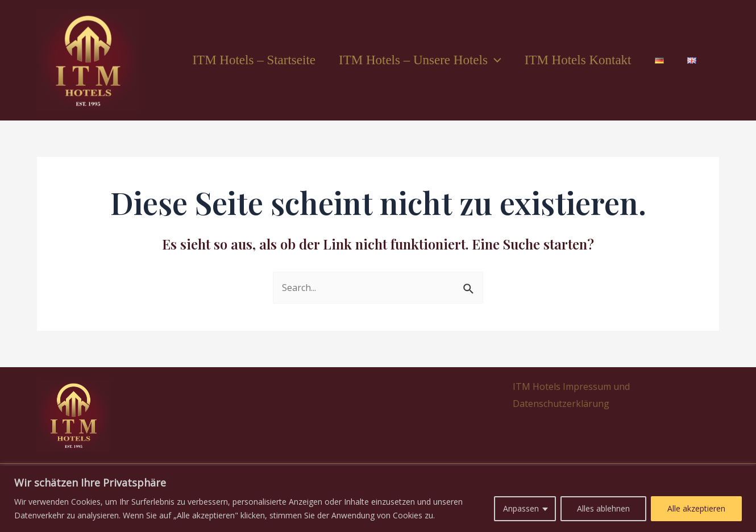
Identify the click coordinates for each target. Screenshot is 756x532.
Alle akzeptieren (696, 508)
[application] (484, 60)
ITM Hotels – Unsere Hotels (410, 60)
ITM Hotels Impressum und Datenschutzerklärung (569, 395)
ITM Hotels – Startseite (241, 60)
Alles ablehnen (603, 508)
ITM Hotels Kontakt (570, 60)
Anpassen (521, 508)
